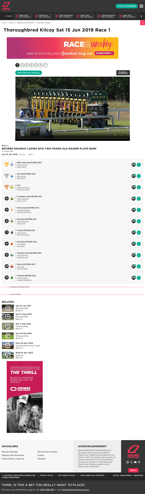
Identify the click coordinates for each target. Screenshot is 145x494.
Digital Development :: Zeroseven (128, 475)
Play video (6, 308)
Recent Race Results (47, 452)
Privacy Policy (46, 475)
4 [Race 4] (31, 65)
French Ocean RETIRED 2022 (28, 207)
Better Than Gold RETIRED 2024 (29, 162)
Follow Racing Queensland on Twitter (131, 462)
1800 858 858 (47, 490)
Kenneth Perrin (22, 278)
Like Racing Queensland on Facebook (139, 462)
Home (6, 6)
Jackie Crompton (23, 187)
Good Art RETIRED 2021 (26, 264)
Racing (11, 23)
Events (41, 455)
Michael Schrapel (23, 189)
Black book (134, 165)
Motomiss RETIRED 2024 (20, 287)
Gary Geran (21, 178)
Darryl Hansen (22, 165)
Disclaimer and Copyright (92, 475)
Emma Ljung (21, 201)
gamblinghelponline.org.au (75, 490)
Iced (18, 185)
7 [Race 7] (45, 65)
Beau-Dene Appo (23, 235)
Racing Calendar (10, 452)
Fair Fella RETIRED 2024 (26, 174)
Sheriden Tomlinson (24, 212)
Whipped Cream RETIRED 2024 (29, 253)
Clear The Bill (15, 294)
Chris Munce (21, 233)
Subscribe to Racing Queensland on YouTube (135, 462)
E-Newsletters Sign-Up (13, 459)
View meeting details (28, 73)
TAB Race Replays (44, 23)
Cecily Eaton (21, 167)
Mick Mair (20, 267)
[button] (23, 16)
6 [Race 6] (40, 65)
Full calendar (127, 6)
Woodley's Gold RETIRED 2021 (30, 196)
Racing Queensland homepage (133, 451)
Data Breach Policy (67, 475)
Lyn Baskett (21, 244)
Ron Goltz (20, 246)
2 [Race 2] (22, 65)
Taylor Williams (22, 268)
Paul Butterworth (23, 210)
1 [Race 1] (17, 65)
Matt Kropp (21, 176)
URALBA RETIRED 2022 (27, 275)
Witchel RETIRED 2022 (26, 230)
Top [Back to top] (133, 470)
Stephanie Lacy (22, 257)
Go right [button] (141, 16)
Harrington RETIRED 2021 (26, 219)
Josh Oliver (21, 223)
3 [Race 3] (26, 65)
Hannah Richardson (24, 280)
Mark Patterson (22, 255)
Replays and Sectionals (25, 23)
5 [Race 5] (36, 65)
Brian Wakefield (23, 199)
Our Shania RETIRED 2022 (27, 242)
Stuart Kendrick (23, 221)
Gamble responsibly (11, 477)
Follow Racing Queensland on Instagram (127, 462)
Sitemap (42, 459)
